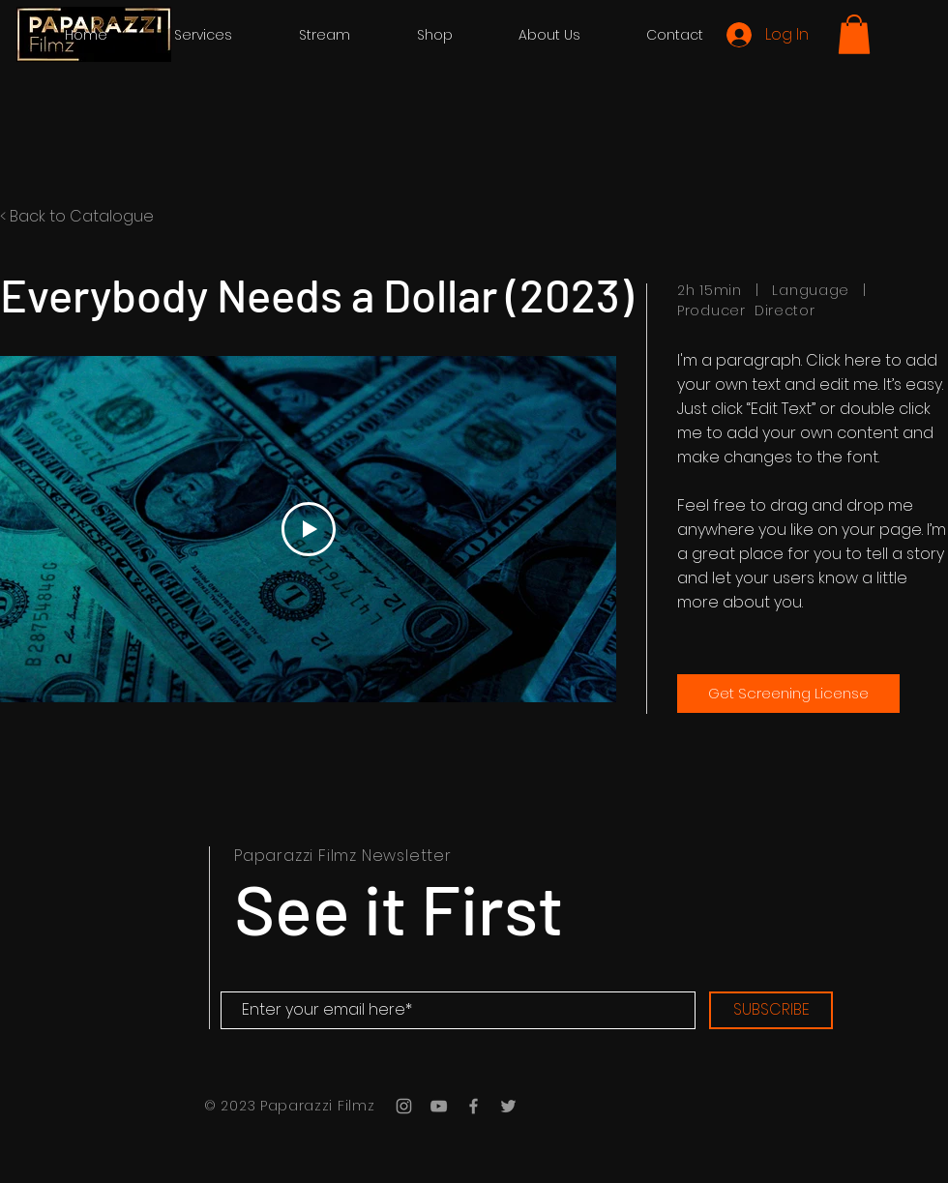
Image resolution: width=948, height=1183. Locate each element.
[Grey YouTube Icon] (439, 1106)
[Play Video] (308, 529)
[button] (854, 34)
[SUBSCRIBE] (771, 1010)
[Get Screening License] (788, 693)
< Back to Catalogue (77, 216)
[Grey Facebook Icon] (473, 1106)
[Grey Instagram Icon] (404, 1106)
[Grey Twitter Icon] (508, 1106)
